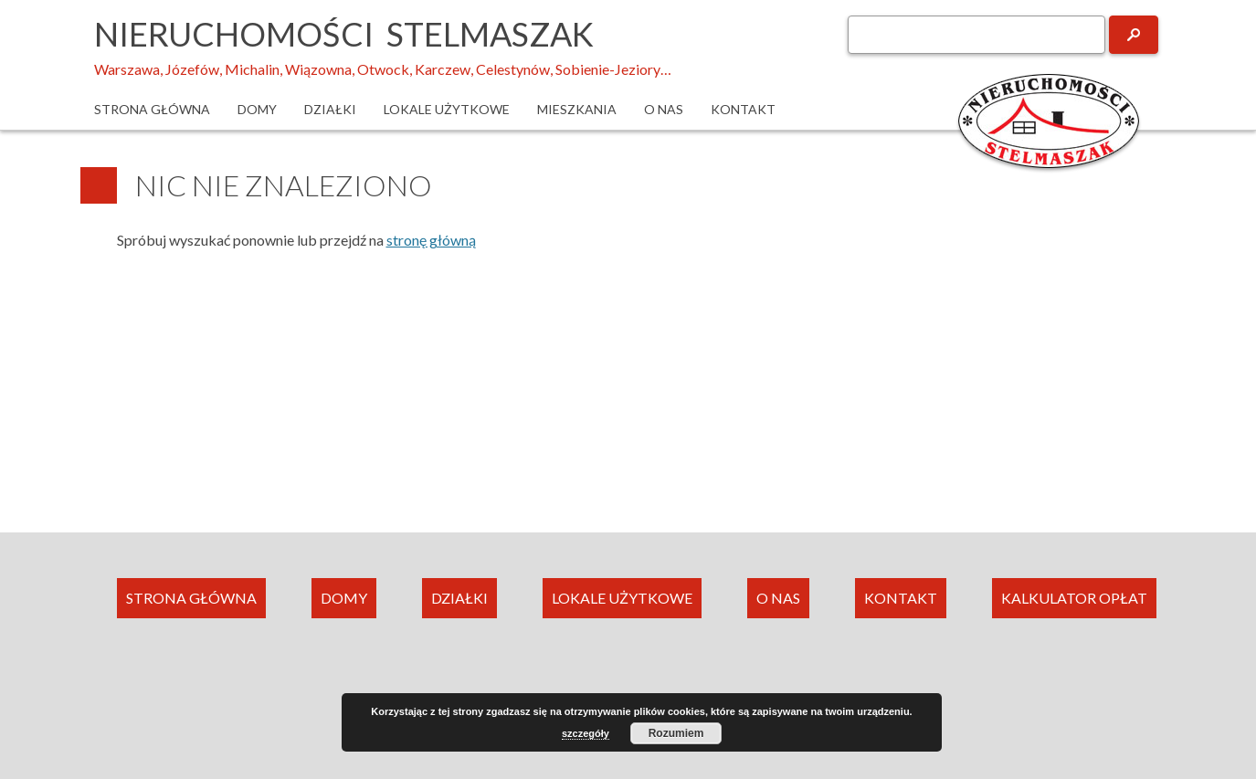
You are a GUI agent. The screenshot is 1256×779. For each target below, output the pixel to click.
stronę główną (431, 239)
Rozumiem (676, 733)
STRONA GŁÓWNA (191, 597)
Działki (330, 109)
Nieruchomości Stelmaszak (344, 34)
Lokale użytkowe (447, 109)
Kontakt (743, 109)
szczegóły (585, 733)
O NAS (778, 597)
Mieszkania (577, 109)
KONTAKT (900, 597)
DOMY (344, 597)
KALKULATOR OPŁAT (1074, 597)
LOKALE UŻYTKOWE (622, 597)
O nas (663, 109)
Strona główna (152, 109)
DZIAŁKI (459, 597)
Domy (257, 109)
